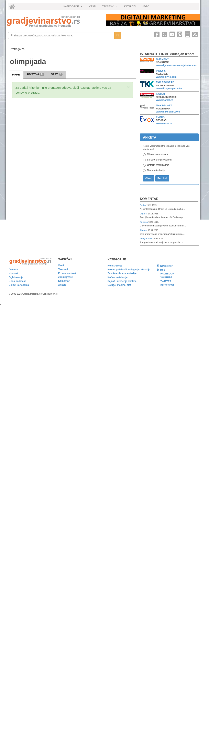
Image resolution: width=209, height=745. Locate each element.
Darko (143, 205)
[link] (53, 21)
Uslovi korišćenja (19, 285)
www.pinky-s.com (166, 76)
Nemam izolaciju (156, 170)
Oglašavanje (16, 277)
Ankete (62, 284)
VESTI (92, 6)
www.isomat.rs (164, 100)
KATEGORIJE (74, 7)
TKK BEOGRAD (165, 82)
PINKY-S (161, 70)
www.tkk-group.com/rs (169, 88)
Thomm (144, 230)
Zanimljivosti (65, 277)
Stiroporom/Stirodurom (159, 159)
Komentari (150, 199)
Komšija (144, 222)
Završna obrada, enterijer (122, 273)
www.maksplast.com (168, 111)
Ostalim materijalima (158, 165)
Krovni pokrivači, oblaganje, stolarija (129, 269)
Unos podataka (17, 281)
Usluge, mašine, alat (119, 285)
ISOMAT (160, 94)
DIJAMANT (162, 59)
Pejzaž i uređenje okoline (122, 281)
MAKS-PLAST (164, 105)
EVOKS (160, 117)
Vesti (61, 265)
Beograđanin (146, 238)
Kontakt (13, 273)
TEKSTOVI (110, 7)
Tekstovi (63, 269)
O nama (13, 269)
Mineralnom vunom (157, 154)
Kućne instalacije (118, 277)
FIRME (16, 74)
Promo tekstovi (67, 273)
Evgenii (144, 213)
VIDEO (145, 6)
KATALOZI (130, 6)
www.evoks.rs (164, 123)
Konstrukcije (115, 265)
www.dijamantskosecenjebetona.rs (176, 65)
